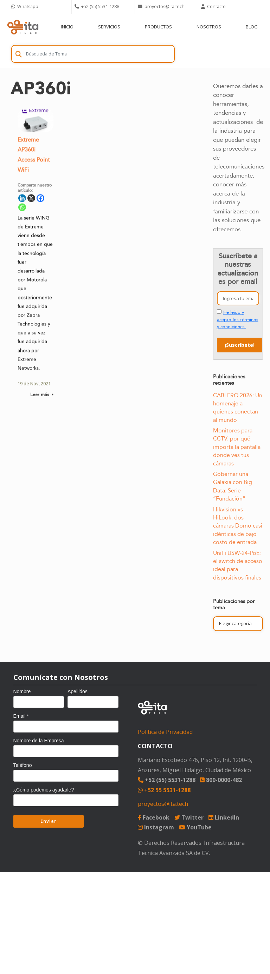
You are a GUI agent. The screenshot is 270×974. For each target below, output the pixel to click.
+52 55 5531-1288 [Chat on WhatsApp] (164, 790)
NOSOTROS (209, 27)
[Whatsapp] (22, 208)
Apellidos (78, 691)
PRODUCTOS (158, 27)
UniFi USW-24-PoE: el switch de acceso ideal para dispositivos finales (237, 565)
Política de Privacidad (165, 732)
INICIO (67, 27)
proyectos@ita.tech (163, 804)
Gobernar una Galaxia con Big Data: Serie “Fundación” (232, 486)
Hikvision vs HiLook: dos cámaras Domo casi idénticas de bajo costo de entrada (237, 526)
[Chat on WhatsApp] (40, 7)
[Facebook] (40, 199)
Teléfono (22, 765)
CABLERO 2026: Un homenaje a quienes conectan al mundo (237, 407)
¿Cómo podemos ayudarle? (43, 790)
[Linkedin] (22, 199)
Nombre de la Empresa (38, 740)
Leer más (41, 395)
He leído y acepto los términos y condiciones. (237, 319)
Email (21, 716)
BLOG (252, 27)
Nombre (22, 691)
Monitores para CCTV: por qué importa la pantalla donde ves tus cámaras (237, 447)
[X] (31, 199)
